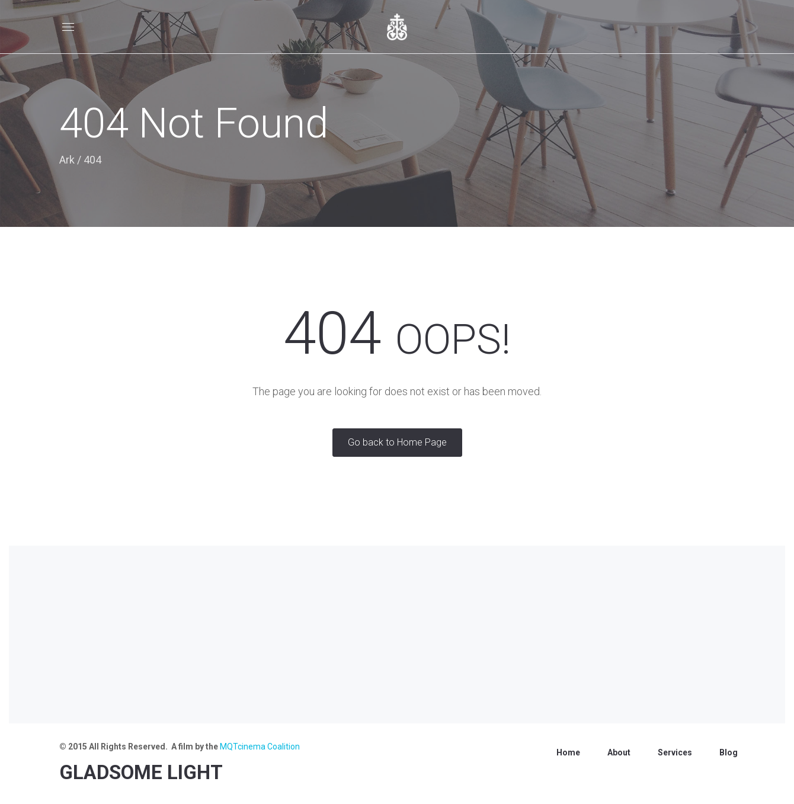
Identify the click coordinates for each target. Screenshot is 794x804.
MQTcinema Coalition (260, 746)
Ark (67, 159)
